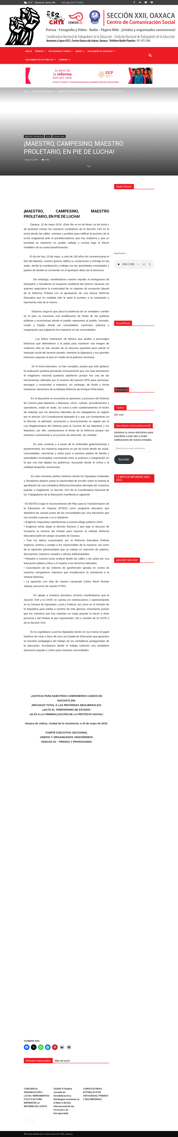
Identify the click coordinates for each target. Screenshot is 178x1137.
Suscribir (123, 665)
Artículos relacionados (38, 1060)
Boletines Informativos (34, 136)
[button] (150, 55)
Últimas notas (59, 136)
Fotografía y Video (61, 51)
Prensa (40, 51)
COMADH (65, 59)
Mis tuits (119, 620)
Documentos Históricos (40, 59)
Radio (80, 51)
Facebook (121, 596)
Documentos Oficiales (101, 51)
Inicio (28, 51)
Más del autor (62, 1060)
